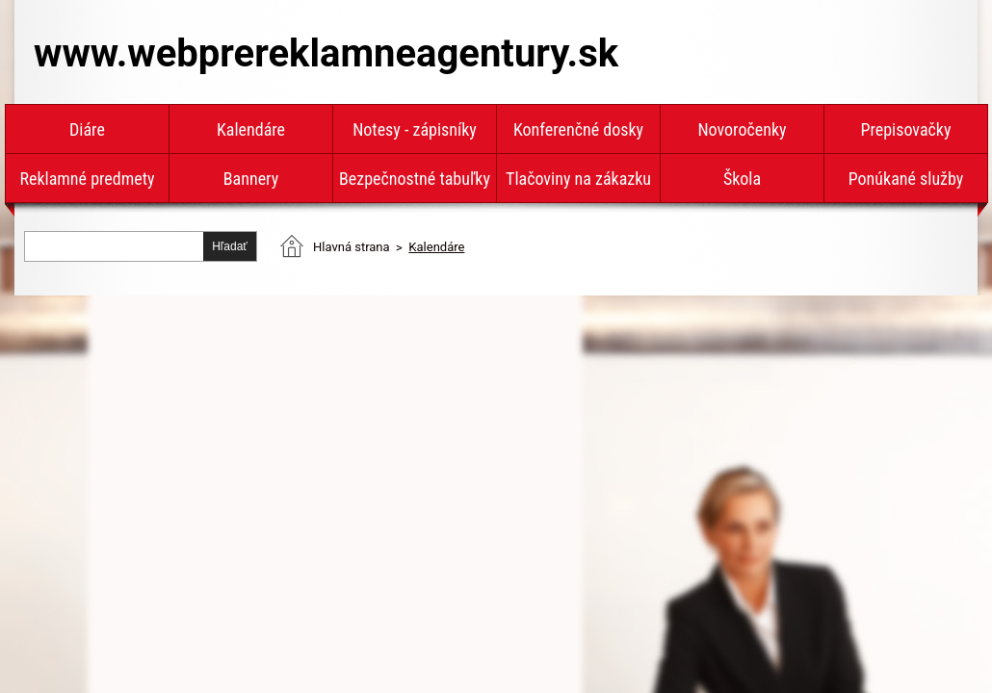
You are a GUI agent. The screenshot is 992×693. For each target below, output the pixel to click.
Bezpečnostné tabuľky (414, 178)
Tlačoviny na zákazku (578, 178)
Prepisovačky (906, 129)
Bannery (250, 178)
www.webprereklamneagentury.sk (326, 53)
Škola (742, 178)
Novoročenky (741, 129)
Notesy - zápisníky (414, 129)
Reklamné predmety (86, 178)
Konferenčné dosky (578, 129)
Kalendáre (251, 129)
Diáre (87, 129)
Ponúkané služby (906, 178)
